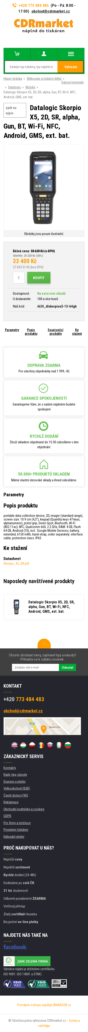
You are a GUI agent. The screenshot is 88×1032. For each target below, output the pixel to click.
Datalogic (14, 87)
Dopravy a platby (15, 782)
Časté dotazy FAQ (16, 795)
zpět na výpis (11, 110)
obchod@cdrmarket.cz (50, 11)
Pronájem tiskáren (16, 830)
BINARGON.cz (62, 1005)
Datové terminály (72, 82)
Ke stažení (77, 332)
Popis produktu (31, 332)
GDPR (7, 816)
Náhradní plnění (14, 837)
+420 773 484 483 (30, 5)
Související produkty (55, 332)
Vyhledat (71, 67)
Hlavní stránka (13, 78)
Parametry (12, 330)
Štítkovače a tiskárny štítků (44, 78)
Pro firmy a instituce (17, 823)
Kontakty (10, 768)
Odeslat (67, 667)
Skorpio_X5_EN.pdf (16, 563)
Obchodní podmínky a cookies (24, 809)
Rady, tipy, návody (15, 775)
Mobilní (30, 87)
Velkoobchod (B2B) (17, 788)
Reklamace (11, 802)
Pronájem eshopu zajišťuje (35, 1005)
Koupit (39, 278)
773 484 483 (24, 699)
